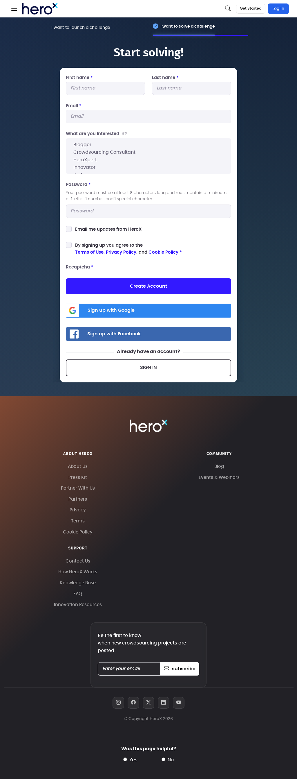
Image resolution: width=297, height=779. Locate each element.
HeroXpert (148, 160)
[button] (14, 9)
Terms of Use (89, 252)
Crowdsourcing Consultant (148, 152)
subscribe (179, 668)
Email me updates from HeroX (108, 229)
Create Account (148, 286)
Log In (278, 9)
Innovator (148, 167)
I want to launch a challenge (81, 27)
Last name (165, 78)
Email (74, 106)
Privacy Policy (121, 252)
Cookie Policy (163, 252)
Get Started (251, 8)
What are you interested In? (96, 134)
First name (79, 78)
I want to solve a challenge (187, 26)
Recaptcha (79, 267)
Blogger (148, 144)
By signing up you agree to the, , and (128, 249)
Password (78, 184)
